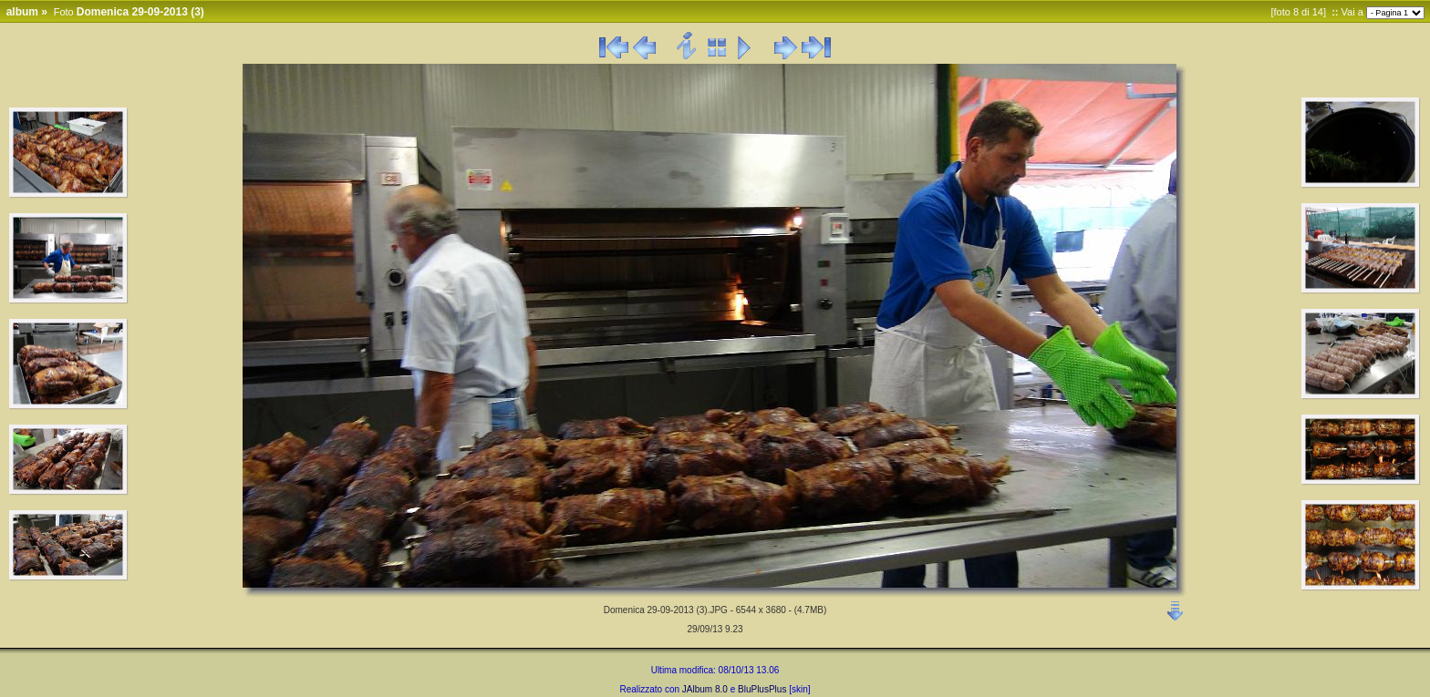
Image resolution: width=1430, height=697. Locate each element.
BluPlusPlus (762, 689)
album (22, 11)
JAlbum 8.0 (705, 689)
